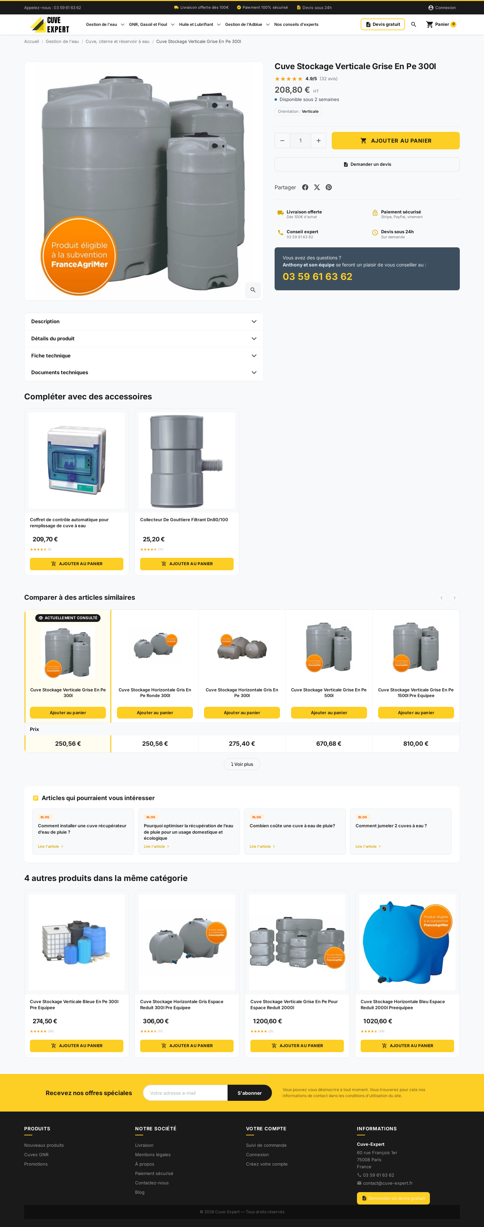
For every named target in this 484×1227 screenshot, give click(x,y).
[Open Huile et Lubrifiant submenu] (218, 24)
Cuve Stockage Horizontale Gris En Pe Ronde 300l (155, 692)
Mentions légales (153, 1154)
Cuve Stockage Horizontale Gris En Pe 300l (242, 692)
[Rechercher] (414, 24)
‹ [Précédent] (441, 597)
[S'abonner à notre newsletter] (250, 1093)
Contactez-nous (152, 1182)
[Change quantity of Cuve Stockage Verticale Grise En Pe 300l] (300, 141)
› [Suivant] (454, 597)
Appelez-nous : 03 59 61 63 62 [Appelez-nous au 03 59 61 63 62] (52, 7)
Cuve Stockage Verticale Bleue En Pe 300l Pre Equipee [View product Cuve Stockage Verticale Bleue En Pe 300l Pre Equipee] (74, 1004)
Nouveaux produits (44, 1145)
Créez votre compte (267, 1164)
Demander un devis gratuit (393, 1198)
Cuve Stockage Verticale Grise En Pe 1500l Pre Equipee (416, 692)
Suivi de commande (266, 1145)
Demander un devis (367, 165)
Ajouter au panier (76, 564)
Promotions (36, 1164)
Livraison (144, 1145)
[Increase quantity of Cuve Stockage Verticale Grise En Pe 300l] (318, 141)
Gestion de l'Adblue (243, 24)
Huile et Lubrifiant (196, 24)
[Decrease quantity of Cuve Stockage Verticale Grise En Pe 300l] (282, 141)
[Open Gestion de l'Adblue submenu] (268, 24)
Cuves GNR (36, 1154)
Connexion (257, 1154)
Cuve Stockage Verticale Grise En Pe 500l (329, 692)
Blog (140, 1192)
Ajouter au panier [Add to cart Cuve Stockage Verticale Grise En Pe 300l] (396, 141)
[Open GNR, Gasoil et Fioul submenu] (172, 24)
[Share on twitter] (317, 188)
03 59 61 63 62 (378, 1175)
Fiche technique (51, 355)
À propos (144, 1164)
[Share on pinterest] (329, 188)
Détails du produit (53, 338)
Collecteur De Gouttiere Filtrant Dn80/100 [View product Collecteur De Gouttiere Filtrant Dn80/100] (184, 519)
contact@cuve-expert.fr (388, 1183)
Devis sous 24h (314, 7)
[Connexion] (441, 8)
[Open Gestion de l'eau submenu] (122, 24)
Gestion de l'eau (101, 24)
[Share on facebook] (305, 188)
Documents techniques (59, 372)
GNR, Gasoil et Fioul (148, 24)
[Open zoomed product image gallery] (253, 290)
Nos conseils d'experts (296, 24)
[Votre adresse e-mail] (185, 1093)
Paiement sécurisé (154, 1173)
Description (45, 321)
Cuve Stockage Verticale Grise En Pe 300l (68, 692)
